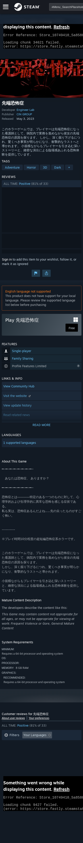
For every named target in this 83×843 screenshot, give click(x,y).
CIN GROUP (24, 117)
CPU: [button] (43, 758)
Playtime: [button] (11, 751)
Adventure (12, 170)
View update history (17, 408)
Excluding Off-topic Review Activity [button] (29, 744)
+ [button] (69, 170)
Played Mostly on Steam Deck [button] (48, 751)
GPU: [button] (58, 758)
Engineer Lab (25, 112)
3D (45, 170)
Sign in (7, 262)
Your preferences (39, 720)
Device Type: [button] (13, 764)
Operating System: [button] (17, 758)
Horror (31, 170)
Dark (57, 170)
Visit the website (17, 398)
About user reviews (13, 720)
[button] (41, 186)
